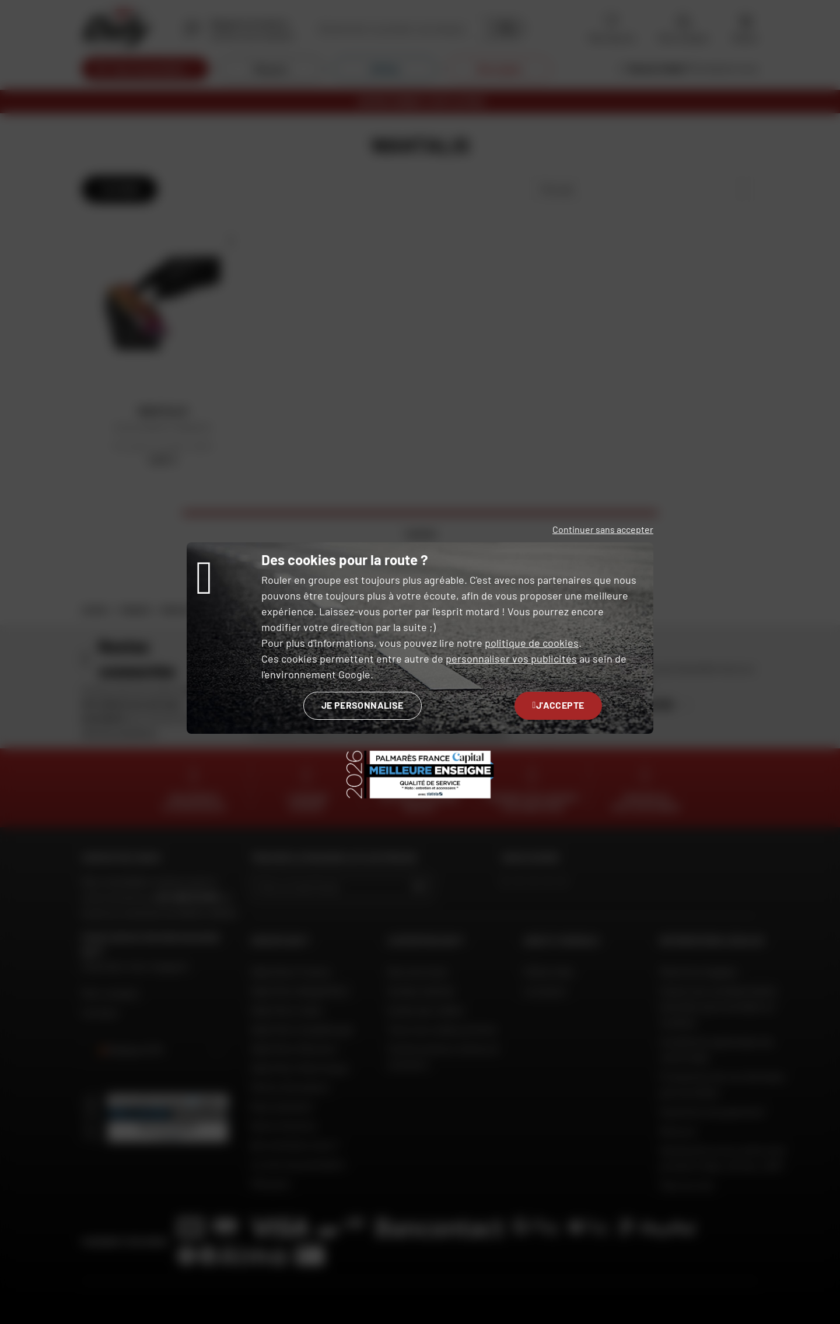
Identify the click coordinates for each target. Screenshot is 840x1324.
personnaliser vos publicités (511, 658)
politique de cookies (532, 642)
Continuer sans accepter (602, 529)
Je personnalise (362, 704)
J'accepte (558, 704)
